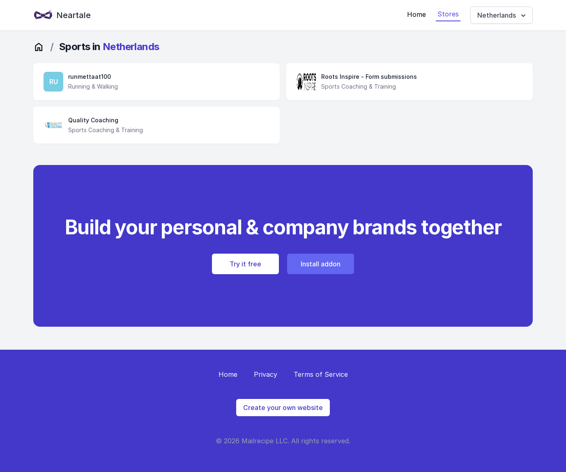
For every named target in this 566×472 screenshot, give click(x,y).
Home (416, 14)
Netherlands (502, 15)
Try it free (245, 264)
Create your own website (283, 407)
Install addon (321, 264)
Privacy (265, 374)
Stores (448, 14)
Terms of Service (321, 374)
